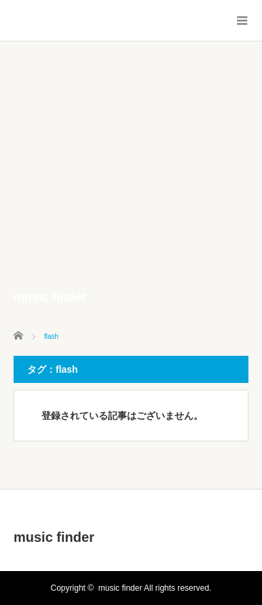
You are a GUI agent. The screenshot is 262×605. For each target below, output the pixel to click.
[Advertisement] (131, 179)
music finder (54, 537)
